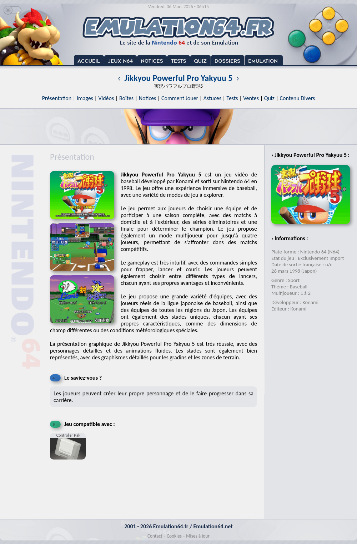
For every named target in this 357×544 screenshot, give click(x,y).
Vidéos (106, 98)
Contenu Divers (297, 98)
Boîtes (126, 98)
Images (85, 98)
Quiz (269, 98)
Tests (232, 98)
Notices (147, 98)
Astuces (212, 98)
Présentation (57, 98)
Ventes (251, 98)
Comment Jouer (179, 98)
